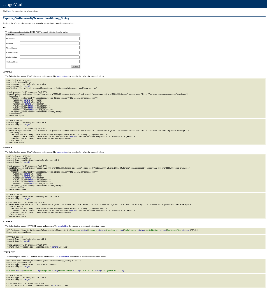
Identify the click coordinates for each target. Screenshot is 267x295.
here (9, 11)
